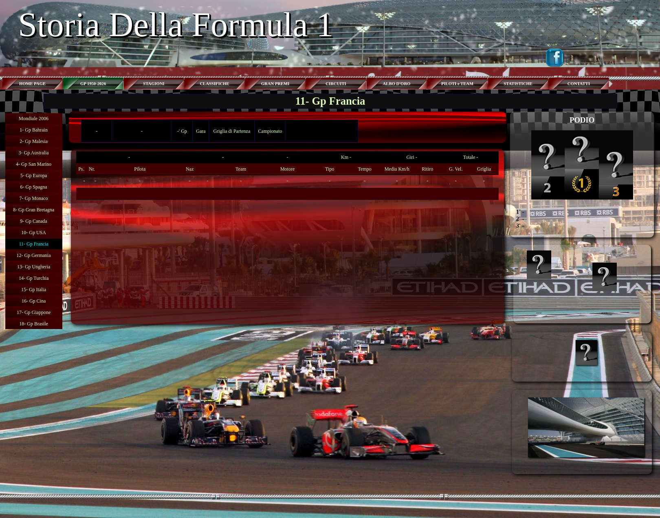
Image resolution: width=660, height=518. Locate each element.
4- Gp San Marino (33, 164)
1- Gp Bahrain (34, 130)
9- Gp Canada (33, 221)
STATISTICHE (518, 83)
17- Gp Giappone (34, 312)
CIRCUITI (336, 83)
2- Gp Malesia (34, 141)
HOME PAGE (32, 83)
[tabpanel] (287, 175)
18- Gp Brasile (33, 324)
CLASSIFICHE (214, 83)
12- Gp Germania (34, 255)
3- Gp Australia (34, 153)
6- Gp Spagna (33, 187)
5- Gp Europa (33, 175)
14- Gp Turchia (33, 278)
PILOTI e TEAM (457, 83)
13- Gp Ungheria (33, 267)
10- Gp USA (33, 232)
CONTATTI (579, 83)
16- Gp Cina (34, 301)
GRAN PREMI (275, 83)
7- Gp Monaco (34, 198)
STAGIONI (154, 83)
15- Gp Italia (33, 289)
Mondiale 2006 (33, 118)
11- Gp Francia (33, 244)
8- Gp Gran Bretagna (33, 210)
